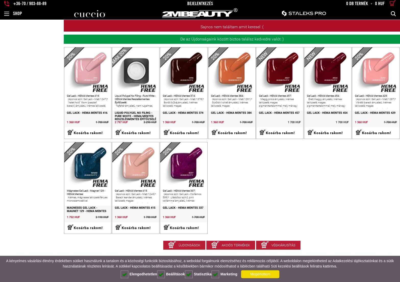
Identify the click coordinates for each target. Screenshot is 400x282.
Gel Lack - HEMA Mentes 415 (80, 226)
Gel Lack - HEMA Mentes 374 (137, 122)
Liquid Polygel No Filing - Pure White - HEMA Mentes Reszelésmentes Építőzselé (82, 125)
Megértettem (260, 274)
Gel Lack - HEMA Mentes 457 (252, 122)
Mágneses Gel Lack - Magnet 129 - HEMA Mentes (28, 228)
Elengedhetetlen (139, 274)
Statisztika (198, 274)
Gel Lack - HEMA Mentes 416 (23, 122)
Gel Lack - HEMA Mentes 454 (309, 122)
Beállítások (171, 274)
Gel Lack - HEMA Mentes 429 (366, 122)
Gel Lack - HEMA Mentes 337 (137, 226)
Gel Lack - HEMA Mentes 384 (194, 122)
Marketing (224, 274)
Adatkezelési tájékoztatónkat (355, 261)
